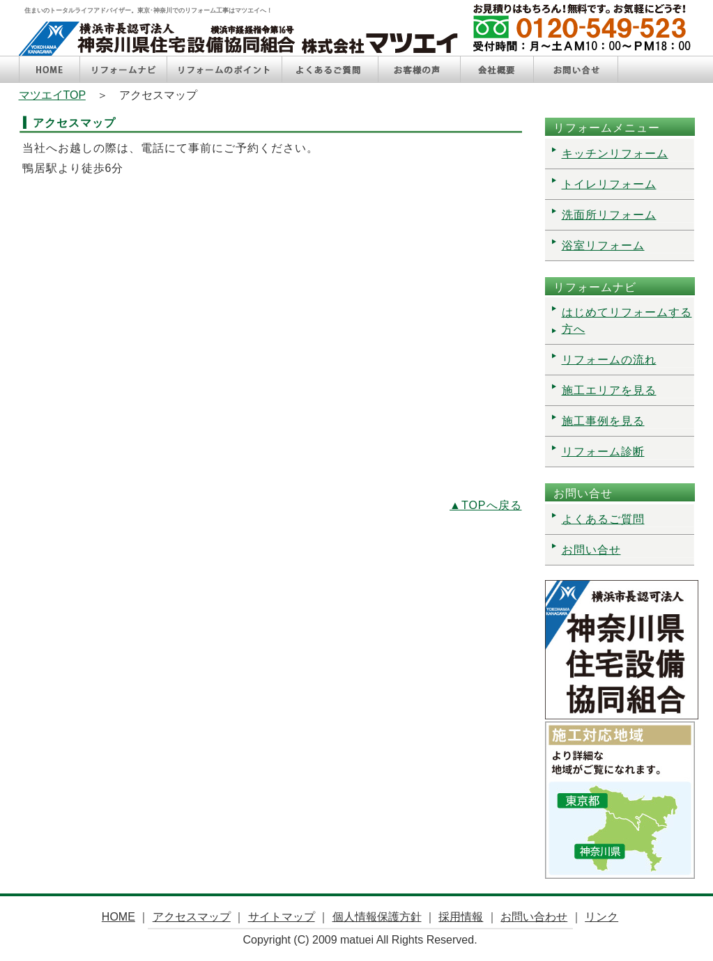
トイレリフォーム (609, 184)
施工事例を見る (603, 421)
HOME (49, 69)
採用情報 (460, 917)
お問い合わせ (533, 917)
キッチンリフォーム (615, 153)
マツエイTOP (52, 95)
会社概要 (497, 69)
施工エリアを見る (609, 390)
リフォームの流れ (609, 360)
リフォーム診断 (603, 452)
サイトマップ (281, 917)
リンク (601, 917)
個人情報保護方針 (377, 917)
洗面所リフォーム (609, 215)
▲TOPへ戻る (485, 505)
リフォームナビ (123, 69)
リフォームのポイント (224, 69)
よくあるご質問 (330, 69)
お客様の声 (419, 69)
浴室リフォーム (603, 245)
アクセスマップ (192, 917)
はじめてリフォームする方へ (627, 320)
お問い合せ (576, 69)
